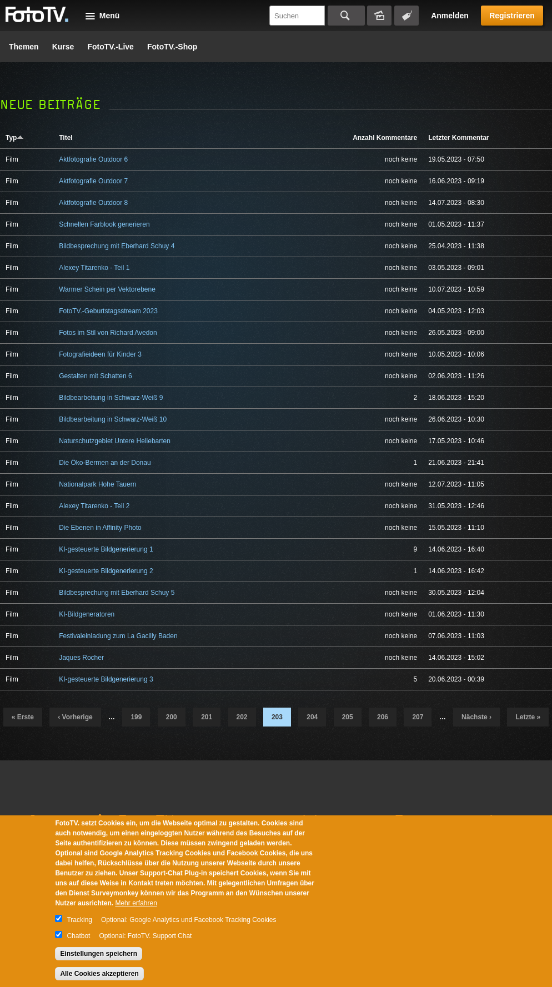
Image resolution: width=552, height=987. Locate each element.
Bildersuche (379, 16)
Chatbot (78, 936)
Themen (24, 46)
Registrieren (512, 15)
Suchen (346, 16)
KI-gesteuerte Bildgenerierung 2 (106, 571)
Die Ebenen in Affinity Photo (100, 528)
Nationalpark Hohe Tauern (97, 484)
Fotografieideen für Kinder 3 (100, 354)
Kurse (63, 46)
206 (382, 717)
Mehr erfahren (136, 903)
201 (206, 717)
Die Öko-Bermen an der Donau (104, 463)
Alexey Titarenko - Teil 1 (94, 268)
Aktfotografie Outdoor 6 (93, 159)
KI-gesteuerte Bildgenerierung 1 (106, 549)
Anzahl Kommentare (385, 138)
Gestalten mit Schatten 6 (95, 376)
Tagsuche (406, 16)
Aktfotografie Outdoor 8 (93, 203)
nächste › (476, 717)
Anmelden (450, 15)
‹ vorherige (75, 717)
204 (312, 717)
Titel (65, 138)
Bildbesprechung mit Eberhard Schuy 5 (116, 593)
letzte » (527, 717)
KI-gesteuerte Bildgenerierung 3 (106, 679)
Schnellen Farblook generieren (104, 224)
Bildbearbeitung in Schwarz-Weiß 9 (111, 398)
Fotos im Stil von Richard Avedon (108, 333)
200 (171, 717)
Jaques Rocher (81, 658)
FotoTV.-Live (110, 46)
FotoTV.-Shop (172, 46)
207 (417, 717)
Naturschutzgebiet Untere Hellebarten (114, 441)
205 (347, 717)
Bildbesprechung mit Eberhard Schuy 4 (116, 246)
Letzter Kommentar (458, 138)
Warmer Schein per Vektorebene (107, 289)
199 (136, 717)
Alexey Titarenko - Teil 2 (94, 506)
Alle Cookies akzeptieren (99, 974)
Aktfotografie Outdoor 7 (93, 181)
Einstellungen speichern (98, 954)
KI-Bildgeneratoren (86, 614)
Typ (15, 138)
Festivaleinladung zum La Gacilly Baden (118, 636)
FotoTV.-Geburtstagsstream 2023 (108, 311)
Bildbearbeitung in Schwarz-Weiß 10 (113, 419)
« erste (23, 717)
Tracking (79, 920)
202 (242, 717)
